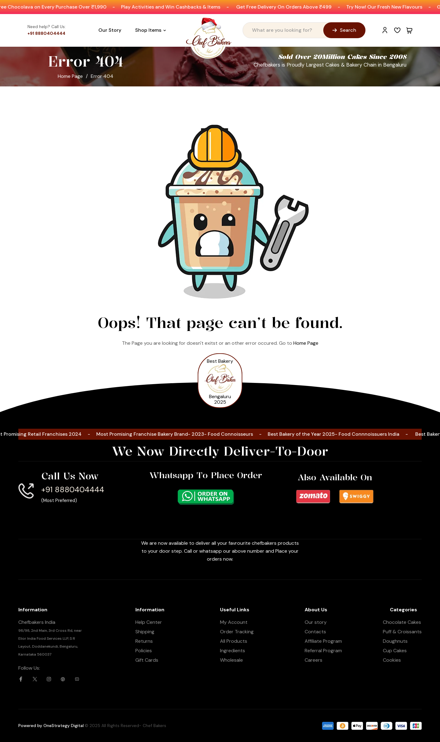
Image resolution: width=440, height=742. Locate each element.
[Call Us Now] (26, 490)
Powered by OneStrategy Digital (51, 725)
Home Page (70, 76)
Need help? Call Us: (47, 26)
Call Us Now (70, 476)
